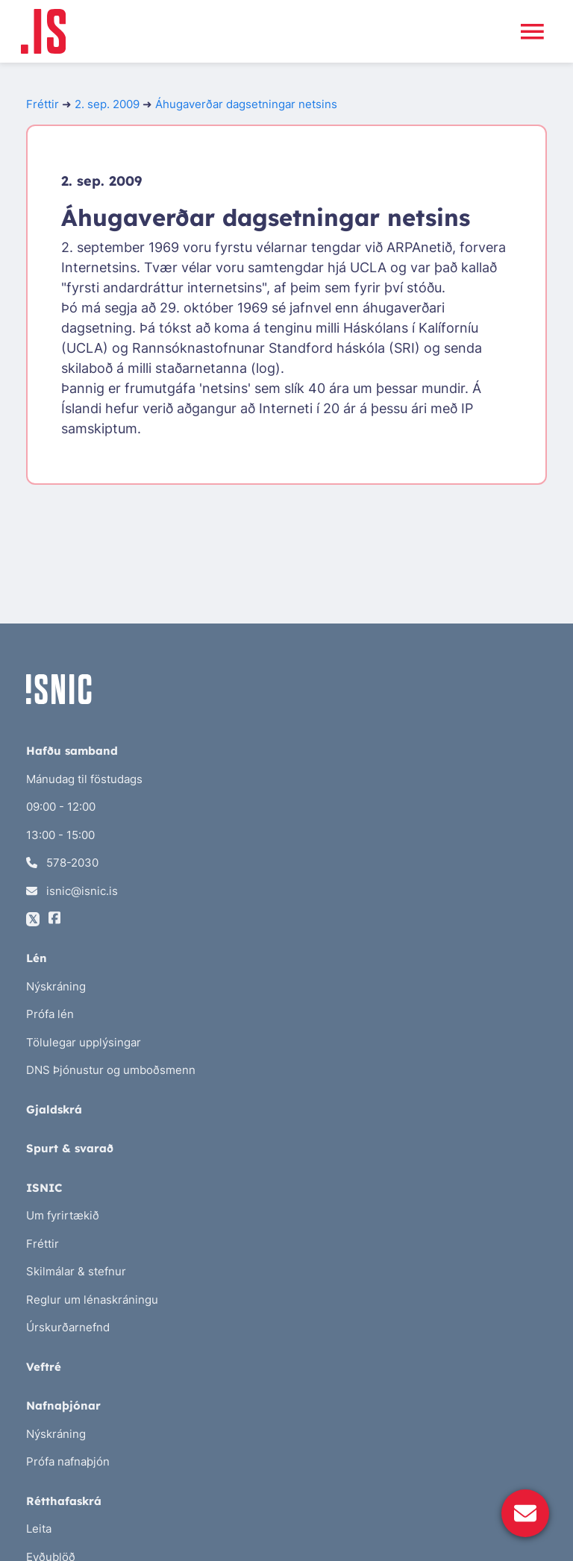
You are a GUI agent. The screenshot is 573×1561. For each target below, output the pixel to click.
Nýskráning (56, 986)
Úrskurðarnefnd (68, 1327)
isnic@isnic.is (72, 891)
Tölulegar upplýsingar (83, 1042)
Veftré (43, 1367)
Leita (38, 1528)
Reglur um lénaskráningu (92, 1300)
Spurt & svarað (69, 1148)
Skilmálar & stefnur (76, 1271)
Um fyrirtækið (62, 1215)
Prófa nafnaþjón (68, 1461)
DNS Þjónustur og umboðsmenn (110, 1070)
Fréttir (42, 104)
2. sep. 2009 (107, 104)
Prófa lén (50, 1014)
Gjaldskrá (54, 1109)
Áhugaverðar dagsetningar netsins (246, 104)
